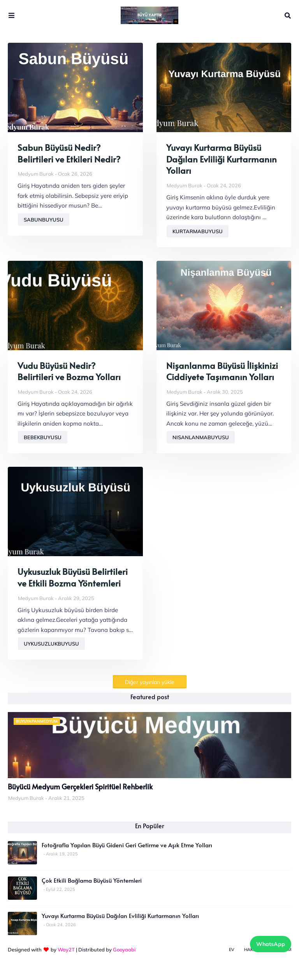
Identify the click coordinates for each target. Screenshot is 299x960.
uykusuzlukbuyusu (51, 644)
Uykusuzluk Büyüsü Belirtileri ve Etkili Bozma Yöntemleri (73, 577)
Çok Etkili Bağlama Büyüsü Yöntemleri (92, 880)
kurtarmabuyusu (197, 231)
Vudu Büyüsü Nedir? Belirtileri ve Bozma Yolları (69, 371)
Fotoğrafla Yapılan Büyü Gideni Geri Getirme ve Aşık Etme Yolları (127, 845)
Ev (231, 949)
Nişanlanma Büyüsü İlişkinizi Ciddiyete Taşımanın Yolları (222, 371)
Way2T (66, 949)
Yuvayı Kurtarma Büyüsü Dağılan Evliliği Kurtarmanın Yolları (221, 159)
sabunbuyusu (43, 219)
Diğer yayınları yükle (149, 682)
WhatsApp (270, 944)
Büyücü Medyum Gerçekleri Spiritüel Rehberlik (80, 786)
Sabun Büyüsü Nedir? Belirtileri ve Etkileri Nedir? (69, 153)
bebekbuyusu (43, 437)
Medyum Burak (36, 174)
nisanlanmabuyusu (200, 437)
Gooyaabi (124, 949)
